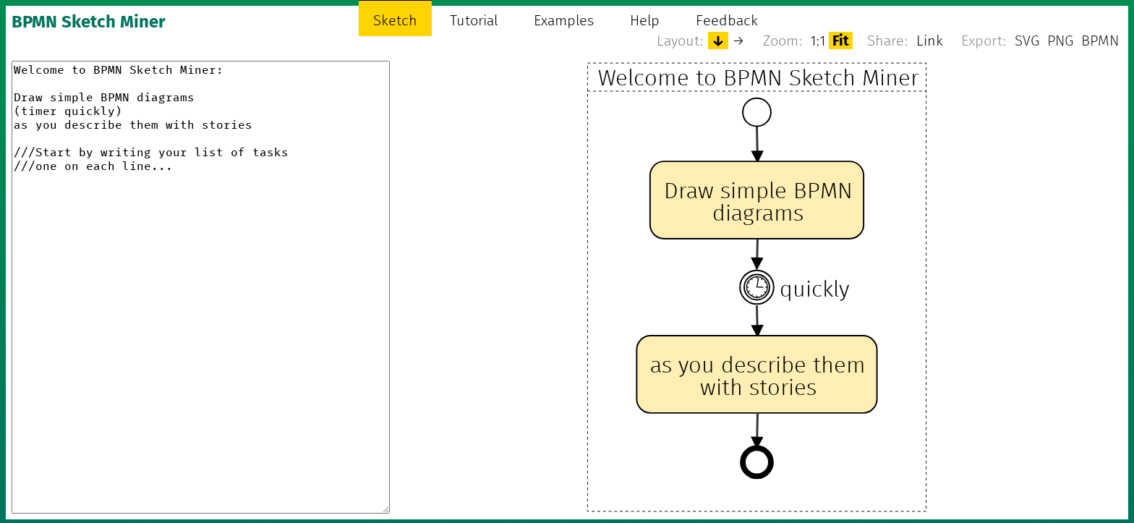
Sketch (395, 20)
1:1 (818, 40)
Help (645, 20)
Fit (840, 40)
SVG (1027, 40)
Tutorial (474, 20)
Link (929, 40)
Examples (564, 20)
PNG (1060, 40)
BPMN (1100, 40)
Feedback (727, 20)
